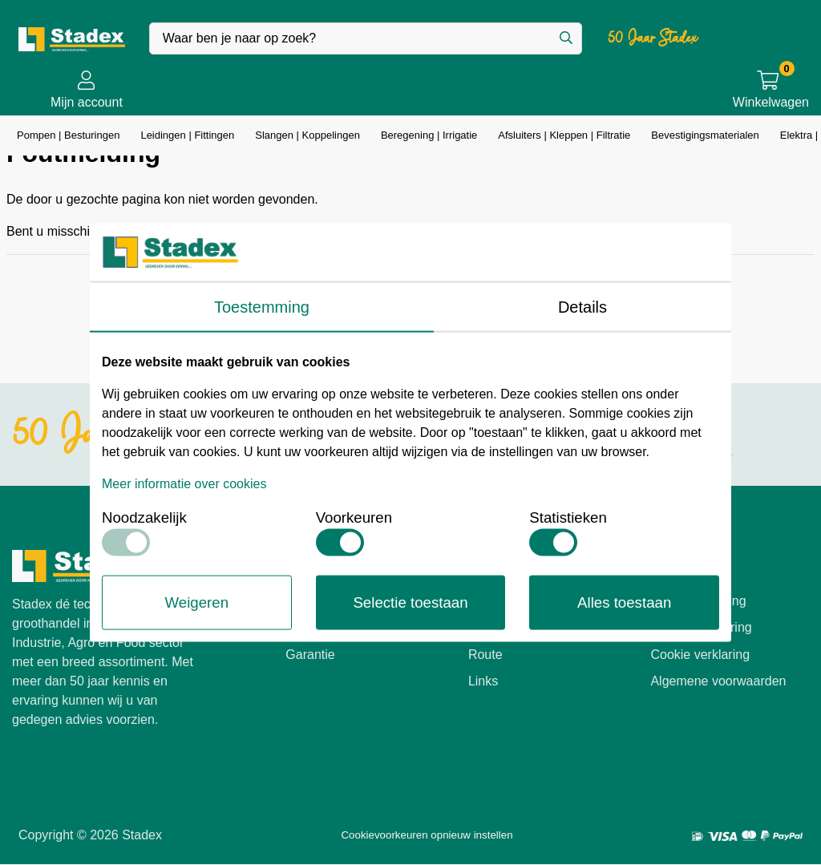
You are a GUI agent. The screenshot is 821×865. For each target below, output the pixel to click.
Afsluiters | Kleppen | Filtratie (561, 135)
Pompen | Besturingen (67, 135)
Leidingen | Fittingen (186, 135)
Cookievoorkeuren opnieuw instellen (426, 835)
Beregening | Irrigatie (428, 135)
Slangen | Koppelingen (306, 135)
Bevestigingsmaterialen (703, 135)
